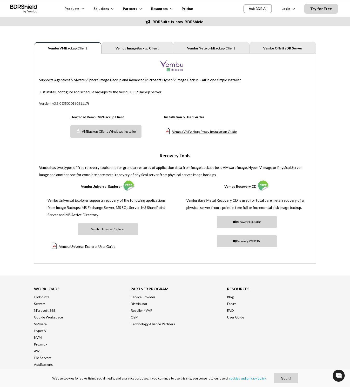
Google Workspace (48, 317)
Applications (43, 364)
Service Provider (143, 297)
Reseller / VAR (141, 310)
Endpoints (41, 297)
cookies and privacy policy (247, 378)
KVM (38, 337)
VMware (40, 324)
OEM (134, 317)
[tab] (67, 48)
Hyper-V (40, 331)
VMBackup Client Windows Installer (106, 131)
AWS (37, 351)
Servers (40, 304)
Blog (230, 297)
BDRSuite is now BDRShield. (175, 21)
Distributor (139, 304)
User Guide (235, 317)
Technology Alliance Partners (153, 324)
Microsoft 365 (44, 310)
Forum (231, 304)
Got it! (286, 378)
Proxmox (40, 344)
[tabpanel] (175, 158)
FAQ (230, 310)
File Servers (42, 358)
